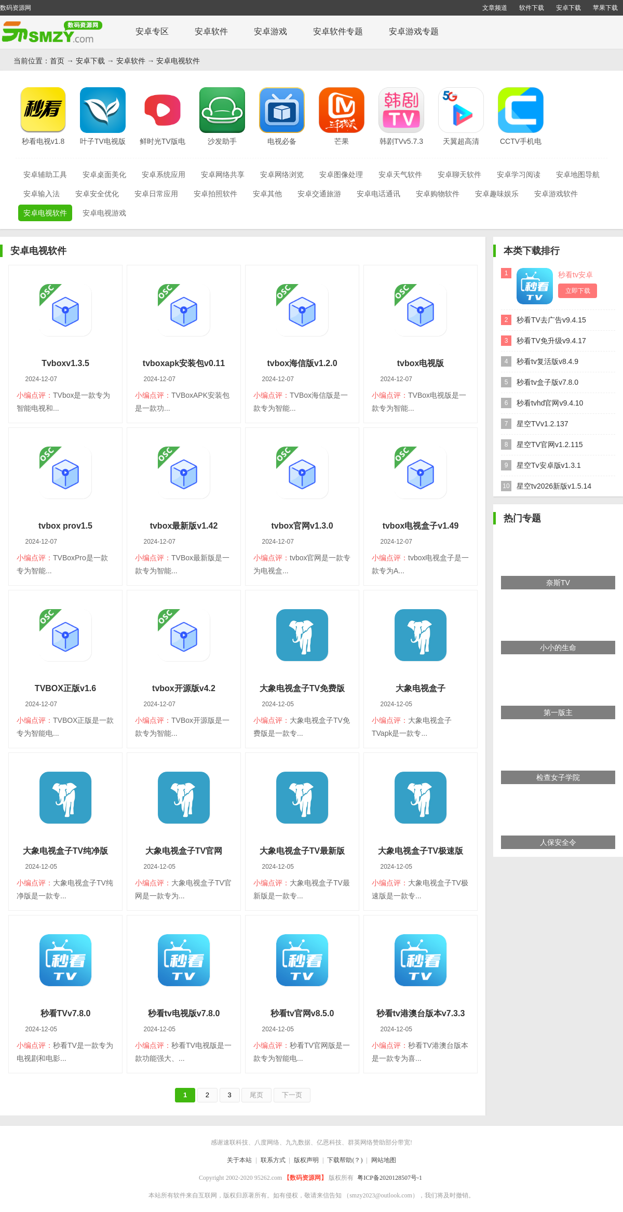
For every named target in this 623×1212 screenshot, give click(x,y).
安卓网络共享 (223, 174)
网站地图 (383, 1160)
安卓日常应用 (156, 194)
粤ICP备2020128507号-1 (389, 1177)
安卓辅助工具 (45, 174)
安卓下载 (568, 7)
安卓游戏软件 (556, 194)
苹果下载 (605, 7)
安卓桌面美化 (104, 174)
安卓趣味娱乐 (497, 194)
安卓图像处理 (341, 174)
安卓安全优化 (97, 194)
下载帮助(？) (344, 1160)
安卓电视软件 (178, 61)
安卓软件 (211, 31)
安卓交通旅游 (319, 194)
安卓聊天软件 (459, 174)
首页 (57, 61)
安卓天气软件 (400, 174)
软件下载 (531, 7)
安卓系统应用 (163, 174)
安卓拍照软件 (215, 194)
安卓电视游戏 (104, 213)
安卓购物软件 (437, 194)
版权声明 (306, 1160)
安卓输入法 (41, 194)
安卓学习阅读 (518, 174)
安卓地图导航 (578, 174)
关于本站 (239, 1160)
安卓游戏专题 (414, 31)
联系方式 (273, 1160)
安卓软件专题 (338, 31)
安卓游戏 (270, 31)
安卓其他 (267, 194)
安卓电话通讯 (378, 194)
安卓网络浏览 (282, 174)
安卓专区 (152, 31)
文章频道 (494, 7)
